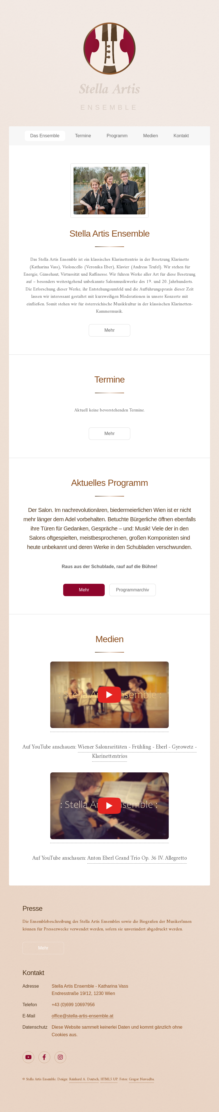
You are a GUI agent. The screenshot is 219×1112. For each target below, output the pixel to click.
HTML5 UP (109, 1079)
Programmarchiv (132, 589)
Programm (117, 135)
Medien (150, 135)
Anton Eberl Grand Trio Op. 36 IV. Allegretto (137, 858)
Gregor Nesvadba (141, 1079)
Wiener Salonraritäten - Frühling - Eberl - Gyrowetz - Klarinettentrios (137, 751)
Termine (83, 135)
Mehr (109, 330)
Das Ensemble (45, 135)
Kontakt (181, 135)
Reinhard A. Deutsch (84, 1079)
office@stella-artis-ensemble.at (82, 1015)
